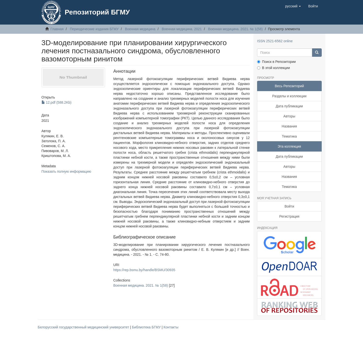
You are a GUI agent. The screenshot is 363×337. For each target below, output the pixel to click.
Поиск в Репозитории (276, 62)
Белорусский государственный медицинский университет (84, 327)
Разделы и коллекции (289, 96)
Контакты (170, 327)
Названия (289, 126)
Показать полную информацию (66, 171)
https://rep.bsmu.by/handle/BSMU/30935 (144, 270)
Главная (56, 29)
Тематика (289, 136)
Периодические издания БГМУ (94, 29)
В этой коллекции (273, 68)
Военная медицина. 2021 (182, 29)
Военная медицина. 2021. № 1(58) (235, 29)
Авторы (289, 116)
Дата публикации (289, 106)
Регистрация (289, 216)
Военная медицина (140, 29)
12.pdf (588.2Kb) (57, 102)
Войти (289, 206)
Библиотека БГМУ (147, 327)
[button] (293, 6)
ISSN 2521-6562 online (275, 41)
